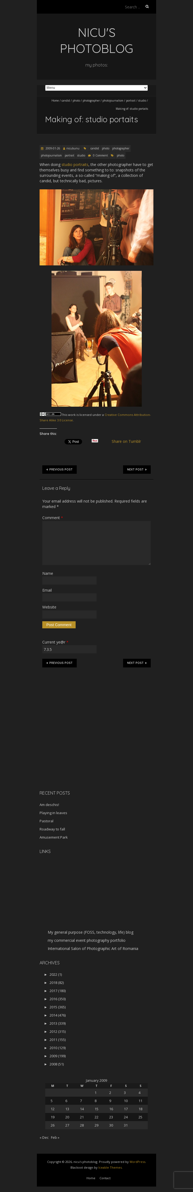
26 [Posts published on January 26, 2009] (52, 1125)
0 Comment (100, 155)
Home (55, 100)
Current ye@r (55, 642)
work (72, 415)
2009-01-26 (52, 148)
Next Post (137, 469)
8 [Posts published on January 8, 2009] (96, 1100)
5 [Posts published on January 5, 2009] (52, 1100)
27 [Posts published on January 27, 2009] (67, 1125)
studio (142, 100)
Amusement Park (54, 837)
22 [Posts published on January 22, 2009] (96, 1117)
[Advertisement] (73, 748)
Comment (52, 517)
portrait (131, 100)
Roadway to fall (52, 829)
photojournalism (112, 100)
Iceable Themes (110, 1167)
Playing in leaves (53, 812)
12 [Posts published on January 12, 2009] (52, 1108)
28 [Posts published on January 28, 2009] (82, 1125)
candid (66, 100)
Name (47, 573)
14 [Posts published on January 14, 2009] (82, 1108)
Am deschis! (49, 804)
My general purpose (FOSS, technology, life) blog (90, 932)
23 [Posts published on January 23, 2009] (111, 1117)
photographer (91, 100)
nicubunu (72, 148)
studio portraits (75, 164)
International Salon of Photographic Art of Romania (93, 948)
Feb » (55, 1137)
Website (49, 607)
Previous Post (59, 469)
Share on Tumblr (128, 441)
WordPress (137, 1162)
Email (47, 590)
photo (76, 100)
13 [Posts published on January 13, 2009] (67, 1108)
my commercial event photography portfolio (87, 940)
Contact (105, 1178)
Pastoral (46, 820)
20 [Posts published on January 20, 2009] (67, 1117)
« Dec (44, 1137)
